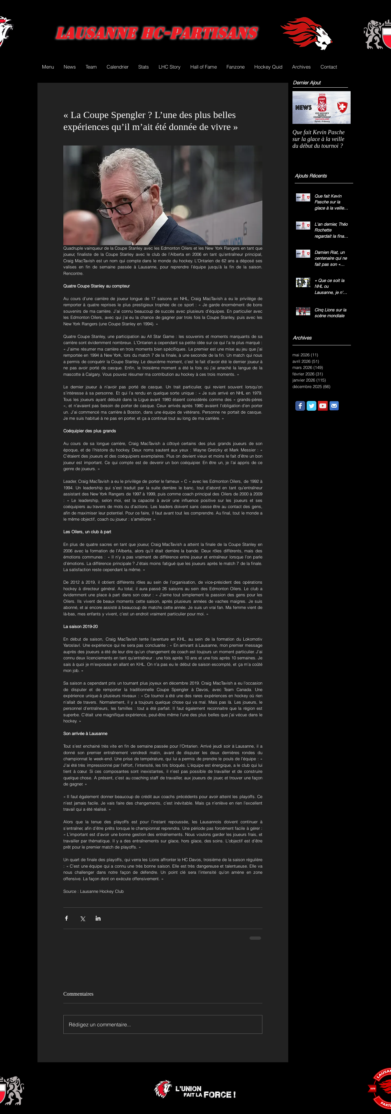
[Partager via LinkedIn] (98, 918)
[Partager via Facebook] (66, 918)
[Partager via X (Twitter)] (82, 918)
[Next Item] (340, 108)
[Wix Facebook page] (300, 406)
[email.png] (334, 406)
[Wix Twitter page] (311, 406)
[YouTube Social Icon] (323, 406)
